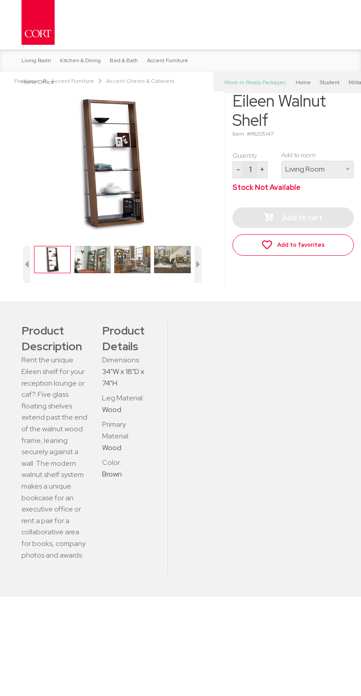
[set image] (52, 258)
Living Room (36, 60)
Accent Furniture (167, 60)
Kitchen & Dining (80, 60)
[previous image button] (27, 265)
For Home (26, 81)
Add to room (317, 164)
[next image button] (198, 265)
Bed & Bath (124, 60)
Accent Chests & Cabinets (140, 81)
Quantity (244, 155)
